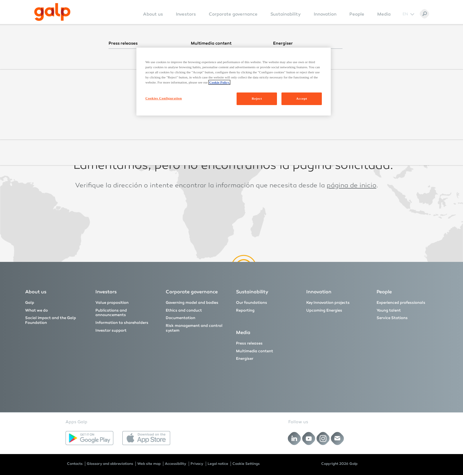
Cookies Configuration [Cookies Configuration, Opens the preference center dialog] (163, 98)
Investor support (111, 330)
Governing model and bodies (192, 302)
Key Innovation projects (328, 302)
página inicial (344, 95)
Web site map (149, 464)
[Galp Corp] (52, 12)
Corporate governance (233, 14)
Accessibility (175, 464)
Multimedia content (254, 351)
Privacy (197, 464)
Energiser (244, 358)
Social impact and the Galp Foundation (50, 320)
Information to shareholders (121, 322)
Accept (301, 98)
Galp (29, 302)
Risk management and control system (194, 328)
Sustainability (285, 14)
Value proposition (112, 302)
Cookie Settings (246, 464)
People (356, 14)
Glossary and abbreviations (110, 464)
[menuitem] (153, 18)
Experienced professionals (401, 302)
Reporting (245, 310)
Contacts (75, 464)
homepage (334, 140)
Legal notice (218, 464)
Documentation (180, 317)
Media (384, 14)
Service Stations (392, 317)
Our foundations (251, 302)
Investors (186, 14)
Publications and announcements (111, 313)
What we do (36, 310)
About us (153, 14)
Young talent (389, 310)
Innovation (325, 14)
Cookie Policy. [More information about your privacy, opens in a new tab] (219, 82)
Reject (257, 98)
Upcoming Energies (324, 310)
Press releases (249, 343)
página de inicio (351, 186)
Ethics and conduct (184, 310)
